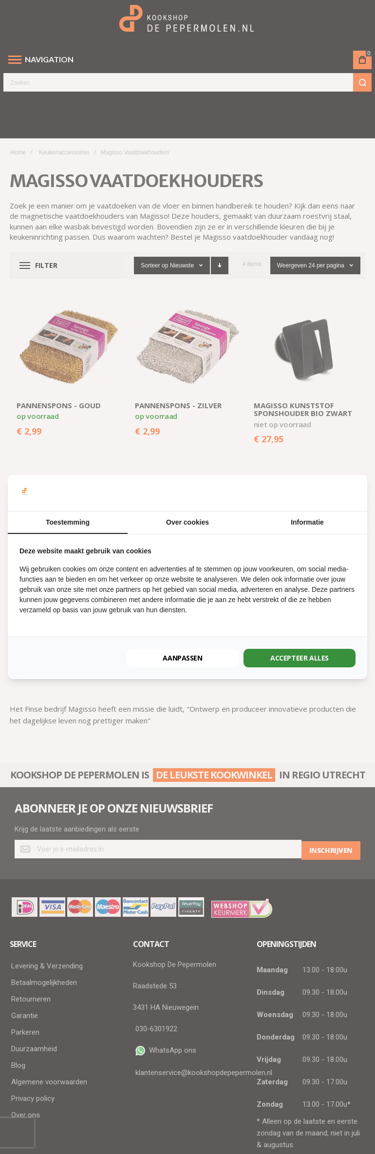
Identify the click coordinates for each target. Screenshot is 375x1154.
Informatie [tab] (307, 522)
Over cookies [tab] (187, 522)
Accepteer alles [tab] (299, 657)
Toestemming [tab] (68, 522)
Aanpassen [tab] (182, 657)
